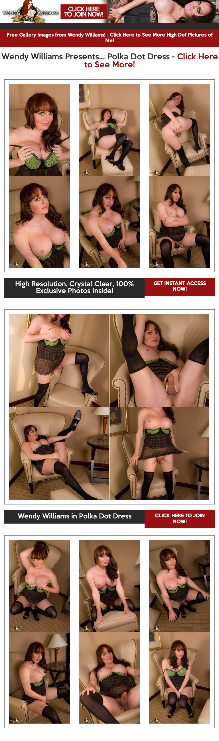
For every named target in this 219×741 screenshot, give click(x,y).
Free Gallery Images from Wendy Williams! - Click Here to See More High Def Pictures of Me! (110, 38)
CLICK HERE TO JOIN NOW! (180, 519)
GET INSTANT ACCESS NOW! (179, 287)
